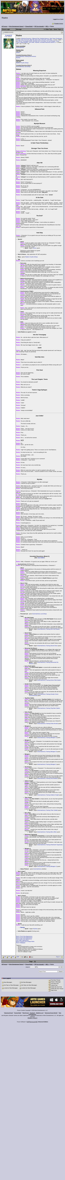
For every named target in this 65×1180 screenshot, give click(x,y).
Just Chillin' (32, 42)
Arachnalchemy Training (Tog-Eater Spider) (48, 708)
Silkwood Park (36, 38)
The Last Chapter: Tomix (52, 41)
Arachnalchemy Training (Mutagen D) (47, 751)
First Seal (43, 41)
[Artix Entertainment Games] (16, 26)
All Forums (4, 26)
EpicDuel (32, 1013)
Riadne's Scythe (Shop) (22, 62)
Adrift (30, 41)
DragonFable (17, 1013)
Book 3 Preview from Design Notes (25, 941)
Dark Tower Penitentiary (56, 38)
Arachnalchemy (20, 47)
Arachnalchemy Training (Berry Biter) (47, 832)
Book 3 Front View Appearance (24, 937)
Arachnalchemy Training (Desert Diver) (47, 645)
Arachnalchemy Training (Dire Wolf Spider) (48, 629)
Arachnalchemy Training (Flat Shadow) (47, 778)
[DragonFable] (29, 26)
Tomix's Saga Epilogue (22, 42)
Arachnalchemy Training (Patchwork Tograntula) (49, 844)
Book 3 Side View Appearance (24, 939)
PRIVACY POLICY (32, 1018)
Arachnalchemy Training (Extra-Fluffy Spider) (49, 680)
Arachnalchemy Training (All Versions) (26, 56)
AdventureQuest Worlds (51, 1013)
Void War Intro (36, 41)
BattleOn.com (39, 1013)
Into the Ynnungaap (23, 41)
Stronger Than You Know (22, 39)
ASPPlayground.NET (32, 1021)
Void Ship (49, 39)
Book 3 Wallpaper (20, 942)
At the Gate (38, 39)
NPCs (47, 26)
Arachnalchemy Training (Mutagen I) (46, 764)
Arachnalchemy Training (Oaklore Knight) (48, 795)
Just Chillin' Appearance (22, 940)
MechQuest (26, 1013)
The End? (43, 39)
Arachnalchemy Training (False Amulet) (47, 723)
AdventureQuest (8, 1013)
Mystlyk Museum (44, 38)
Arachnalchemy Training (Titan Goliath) (47, 810)
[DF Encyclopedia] (39, 26)
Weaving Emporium (26, 38)
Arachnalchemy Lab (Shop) (23, 66)
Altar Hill (32, 39)
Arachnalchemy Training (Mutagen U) (47, 866)
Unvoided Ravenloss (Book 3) (47, 42)
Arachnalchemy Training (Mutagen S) (47, 737)
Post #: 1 (58, 956)
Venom (18, 52)
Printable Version (57, 23)
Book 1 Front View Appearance (24, 936)
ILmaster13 (8, 35)
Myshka (37, 42)
